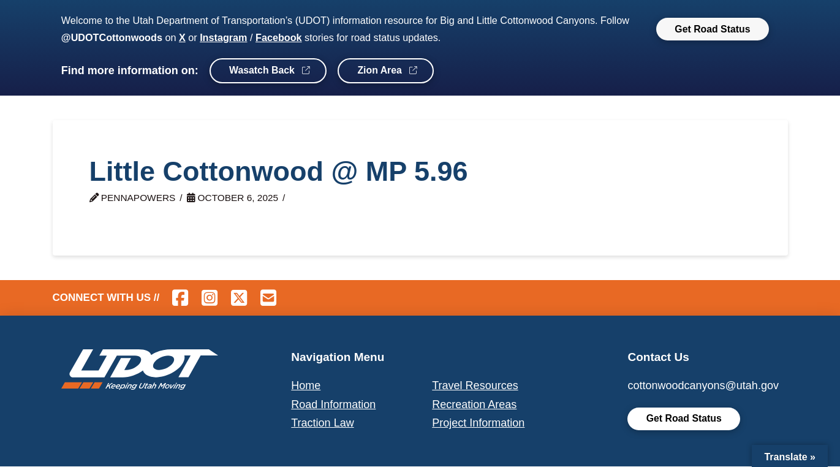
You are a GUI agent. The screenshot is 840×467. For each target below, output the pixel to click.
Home (305, 385)
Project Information (478, 423)
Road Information (333, 404)
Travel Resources (475, 385)
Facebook (278, 37)
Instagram (223, 37)
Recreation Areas (474, 404)
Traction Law (322, 423)
